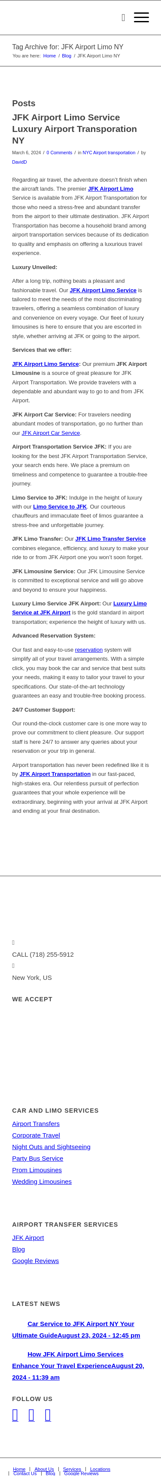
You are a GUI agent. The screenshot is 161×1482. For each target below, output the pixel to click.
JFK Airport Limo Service (45, 364)
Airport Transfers (36, 1123)
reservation (89, 650)
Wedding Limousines (42, 1181)
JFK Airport (28, 1237)
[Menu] (137, 17)
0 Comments (60, 152)
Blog (18, 1249)
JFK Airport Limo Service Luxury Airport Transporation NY (74, 129)
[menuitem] (119, 17)
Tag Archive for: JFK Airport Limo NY (68, 47)
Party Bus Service (37, 1158)
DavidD (19, 162)
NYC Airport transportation (109, 152)
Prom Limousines (37, 1170)
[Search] (119, 17)
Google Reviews (35, 1260)
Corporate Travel (36, 1135)
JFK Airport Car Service (51, 433)
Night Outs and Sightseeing (51, 1146)
